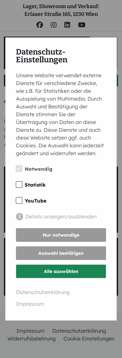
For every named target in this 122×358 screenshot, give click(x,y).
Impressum (30, 304)
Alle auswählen (61, 271)
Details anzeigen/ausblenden (61, 216)
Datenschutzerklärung (43, 292)
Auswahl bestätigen (61, 253)
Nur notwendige (61, 235)
